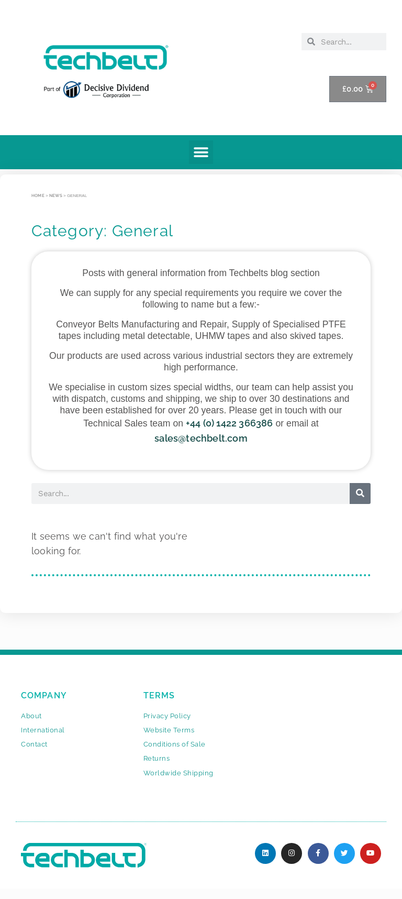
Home (37, 195)
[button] (201, 152)
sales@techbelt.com (201, 438)
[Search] (360, 493)
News (55, 195)
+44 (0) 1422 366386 (229, 423)
